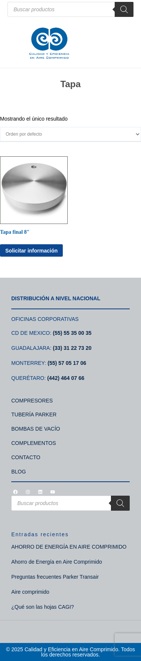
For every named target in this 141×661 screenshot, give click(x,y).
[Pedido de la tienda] (70, 134)
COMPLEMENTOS (33, 443)
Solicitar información (31, 251)
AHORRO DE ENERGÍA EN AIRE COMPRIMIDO (69, 547)
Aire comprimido (30, 592)
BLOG (18, 472)
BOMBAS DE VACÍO (35, 429)
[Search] (124, 9)
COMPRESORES (32, 401)
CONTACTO (25, 457)
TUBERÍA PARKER (33, 414)
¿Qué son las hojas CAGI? (42, 607)
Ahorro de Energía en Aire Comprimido (56, 562)
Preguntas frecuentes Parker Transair (55, 577)
